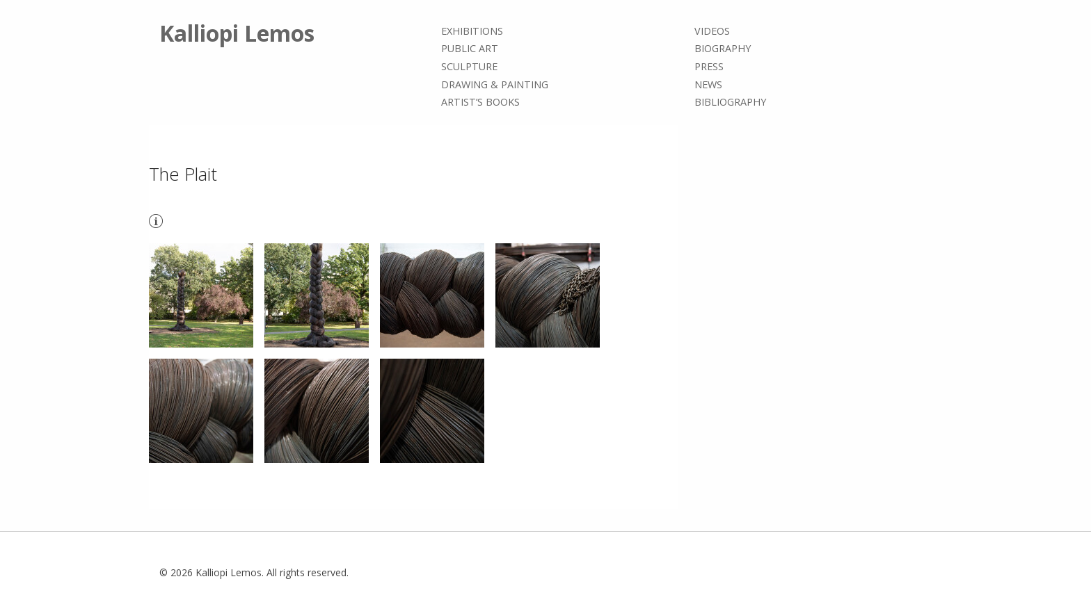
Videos (712, 31)
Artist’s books (480, 101)
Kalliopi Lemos (236, 33)
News (708, 84)
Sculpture (469, 66)
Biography (722, 49)
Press (709, 66)
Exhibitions (472, 31)
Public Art (469, 49)
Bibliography (730, 101)
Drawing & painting (494, 84)
